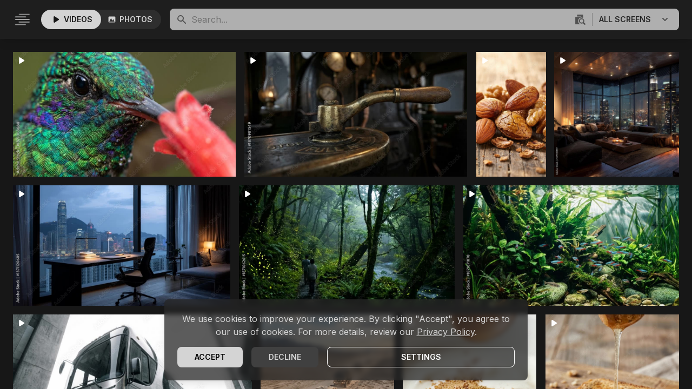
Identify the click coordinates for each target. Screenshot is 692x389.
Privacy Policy (446, 331)
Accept (210, 356)
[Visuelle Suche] (579, 19)
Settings (421, 356)
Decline (285, 356)
